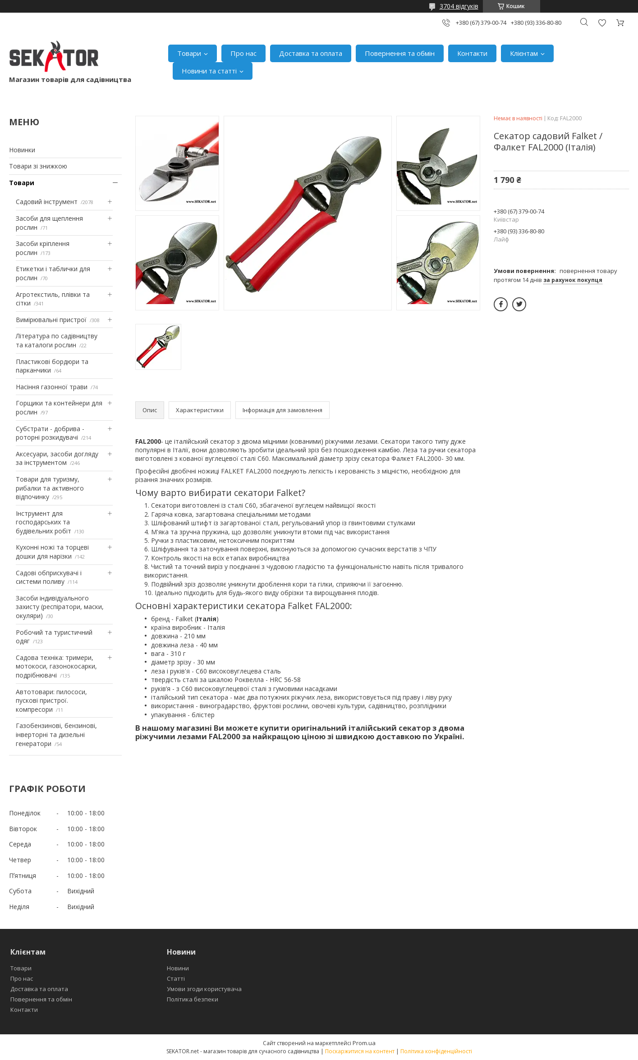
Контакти (472, 53)
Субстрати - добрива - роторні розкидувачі (50, 433)
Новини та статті (209, 70)
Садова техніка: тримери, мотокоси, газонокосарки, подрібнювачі (56, 666)
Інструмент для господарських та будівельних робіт (43, 522)
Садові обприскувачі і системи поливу (49, 577)
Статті (176, 978)
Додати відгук (602, 23)
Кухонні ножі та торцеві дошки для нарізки (52, 551)
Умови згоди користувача (204, 989)
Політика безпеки (192, 999)
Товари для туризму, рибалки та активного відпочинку (50, 488)
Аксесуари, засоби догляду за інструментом (57, 458)
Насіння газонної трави (51, 386)
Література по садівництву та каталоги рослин (56, 340)
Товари (189, 53)
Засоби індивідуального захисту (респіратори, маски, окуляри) (60, 607)
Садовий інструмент (47, 201)
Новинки (22, 150)
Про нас (243, 53)
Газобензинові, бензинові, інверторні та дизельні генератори (56, 734)
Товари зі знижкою (38, 166)
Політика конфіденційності (436, 1051)
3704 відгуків (459, 6)
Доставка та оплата (310, 53)
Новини (178, 968)
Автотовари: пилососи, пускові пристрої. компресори (51, 700)
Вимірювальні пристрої (51, 319)
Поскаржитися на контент (360, 1051)
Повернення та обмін (400, 53)
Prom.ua (364, 1043)
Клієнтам (524, 53)
